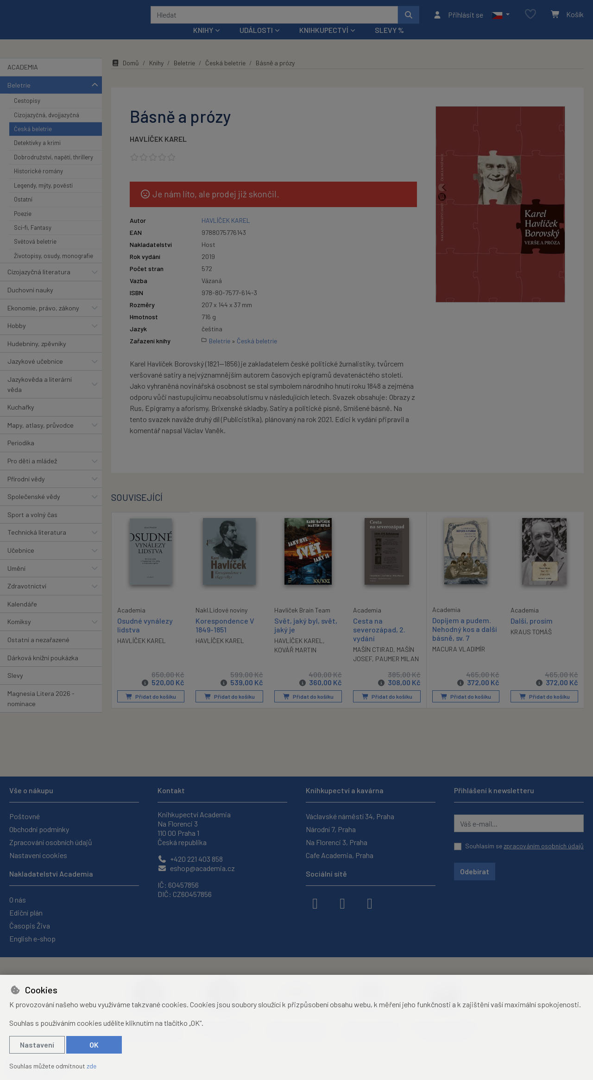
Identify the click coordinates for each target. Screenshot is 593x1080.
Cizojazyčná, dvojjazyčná (46, 127)
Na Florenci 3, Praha (336, 842)
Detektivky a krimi (37, 155)
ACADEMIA (22, 79)
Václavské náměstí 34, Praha (350, 816)
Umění (16, 580)
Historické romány (38, 183)
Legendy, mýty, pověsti (43, 198)
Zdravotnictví (26, 598)
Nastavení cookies (38, 855)
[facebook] (315, 902)
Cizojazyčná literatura (38, 284)
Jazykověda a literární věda (39, 397)
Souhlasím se (524, 846)
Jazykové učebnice (35, 374)
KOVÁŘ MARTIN (295, 662)
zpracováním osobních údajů (544, 846)
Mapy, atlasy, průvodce (40, 438)
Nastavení (37, 1044)
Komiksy (19, 634)
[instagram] (342, 902)
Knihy (156, 75)
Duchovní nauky (30, 302)
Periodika (20, 455)
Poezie (23, 225)
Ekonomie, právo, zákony (43, 320)
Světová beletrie (35, 254)
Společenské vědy (33, 509)
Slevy (15, 688)
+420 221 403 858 (190, 858)
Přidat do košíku (151, 709)
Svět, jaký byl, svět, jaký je (305, 637)
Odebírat (474, 871)
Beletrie (19, 97)
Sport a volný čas (32, 527)
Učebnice (20, 563)
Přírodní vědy (26, 491)
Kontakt (171, 790)
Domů (125, 75)
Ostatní (23, 211)
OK (94, 1044)
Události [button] (256, 42)
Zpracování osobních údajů (50, 842)
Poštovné (24, 816)
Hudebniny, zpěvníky (36, 356)
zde (91, 1066)
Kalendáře (22, 616)
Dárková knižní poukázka (42, 670)
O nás (17, 899)
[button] (501, 21)
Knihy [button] (203, 42)
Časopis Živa (29, 925)
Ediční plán (26, 912)
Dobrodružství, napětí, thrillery (53, 169)
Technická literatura (36, 545)
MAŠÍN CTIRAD (373, 662)
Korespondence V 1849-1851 (225, 637)
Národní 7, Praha (331, 829)
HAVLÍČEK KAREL (158, 151)
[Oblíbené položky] (530, 21)
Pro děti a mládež (32, 473)
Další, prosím (532, 632)
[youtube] (369, 902)
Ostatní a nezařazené (38, 652)
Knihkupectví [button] (323, 42)
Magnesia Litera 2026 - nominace (41, 711)
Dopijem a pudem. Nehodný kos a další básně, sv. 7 (464, 641)
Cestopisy (27, 113)
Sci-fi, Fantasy (32, 240)
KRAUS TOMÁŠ (531, 644)
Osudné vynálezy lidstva (145, 636)
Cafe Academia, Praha (339, 855)
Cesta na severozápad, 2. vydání (379, 641)
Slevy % (389, 42)
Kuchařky (20, 419)
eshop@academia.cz (196, 868)
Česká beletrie (33, 141)
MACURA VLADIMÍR (458, 661)
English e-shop (32, 938)
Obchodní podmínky (39, 829)
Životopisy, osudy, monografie (53, 268)
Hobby (16, 338)
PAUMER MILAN (397, 671)
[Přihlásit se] (458, 21)
